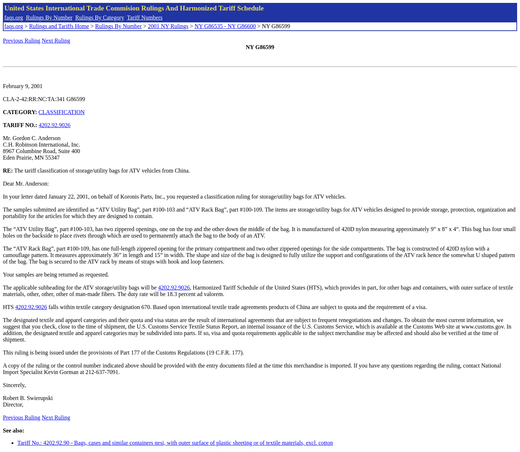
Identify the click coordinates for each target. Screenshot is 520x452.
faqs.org (13, 17)
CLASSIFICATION (62, 112)
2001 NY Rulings (168, 26)
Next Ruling (56, 41)
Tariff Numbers (144, 17)
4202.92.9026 (54, 125)
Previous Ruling (21, 41)
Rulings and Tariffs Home (59, 26)
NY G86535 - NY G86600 (225, 26)
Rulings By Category (99, 17)
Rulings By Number (49, 17)
